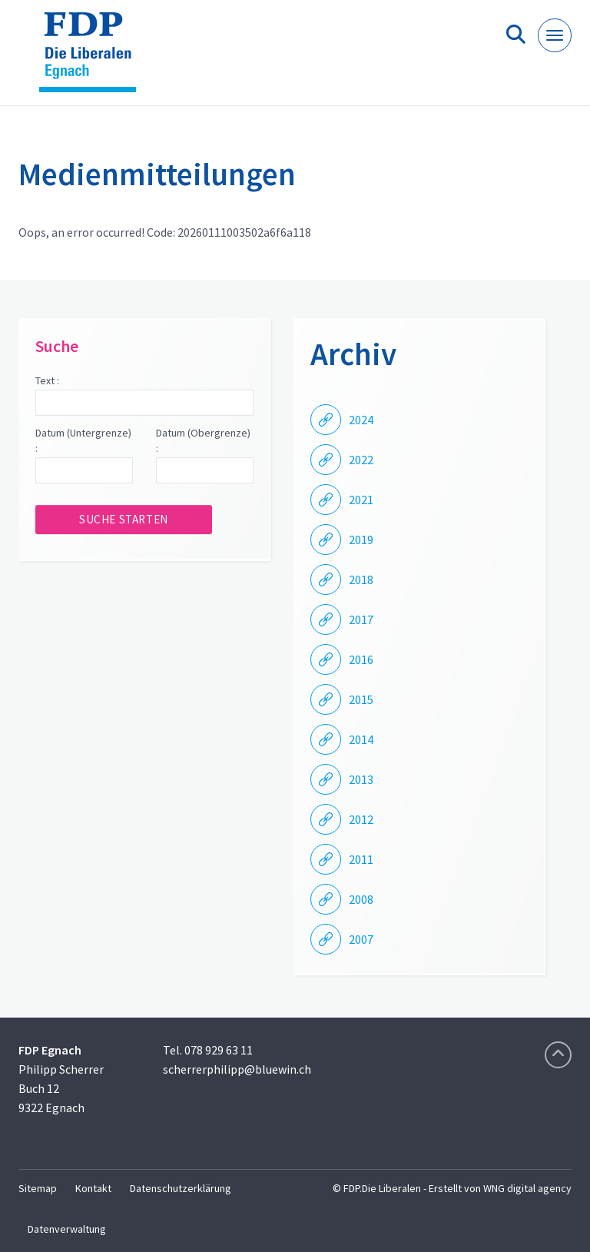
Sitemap (37, 1188)
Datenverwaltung (67, 1229)
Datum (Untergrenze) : (83, 440)
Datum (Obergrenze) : (203, 440)
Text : (47, 380)
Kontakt (93, 1188)
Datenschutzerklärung (180, 1188)
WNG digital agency (527, 1188)
